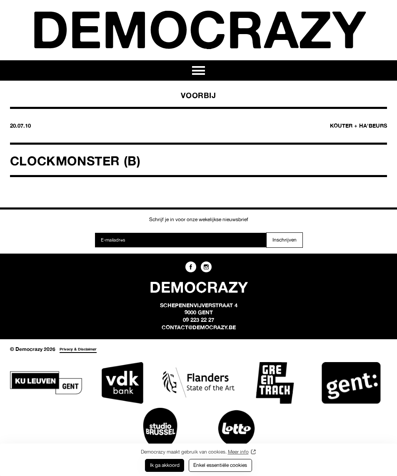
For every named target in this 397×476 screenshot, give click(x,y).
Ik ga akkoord (165, 465)
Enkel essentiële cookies (220, 465)
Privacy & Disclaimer (78, 349)
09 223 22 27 (198, 319)
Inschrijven (284, 240)
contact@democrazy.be (199, 327)
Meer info (238, 452)
